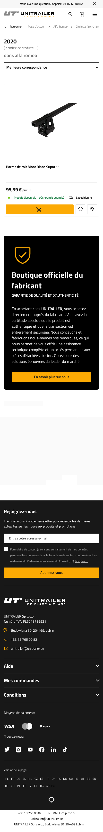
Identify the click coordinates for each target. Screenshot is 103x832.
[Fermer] (94, 4)
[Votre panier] (82, 14)
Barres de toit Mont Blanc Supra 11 (33, 167)
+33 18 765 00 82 (24, 639)
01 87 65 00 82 (73, 3)
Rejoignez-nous (20, 511)
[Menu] (95, 14)
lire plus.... (81, 561)
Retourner (13, 26)
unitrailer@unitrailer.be (27, 648)
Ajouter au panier (40, 209)
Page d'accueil (36, 26)
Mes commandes (21, 680)
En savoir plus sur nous (51, 377)
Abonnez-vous (51, 572)
